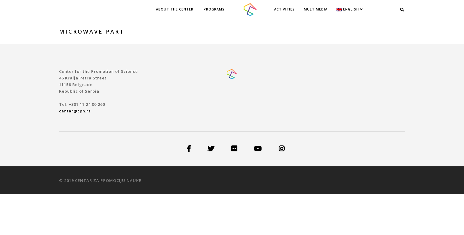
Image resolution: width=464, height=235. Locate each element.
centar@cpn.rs (75, 111)
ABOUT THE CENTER (174, 9)
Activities (284, 9)
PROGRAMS (214, 9)
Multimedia (316, 9)
